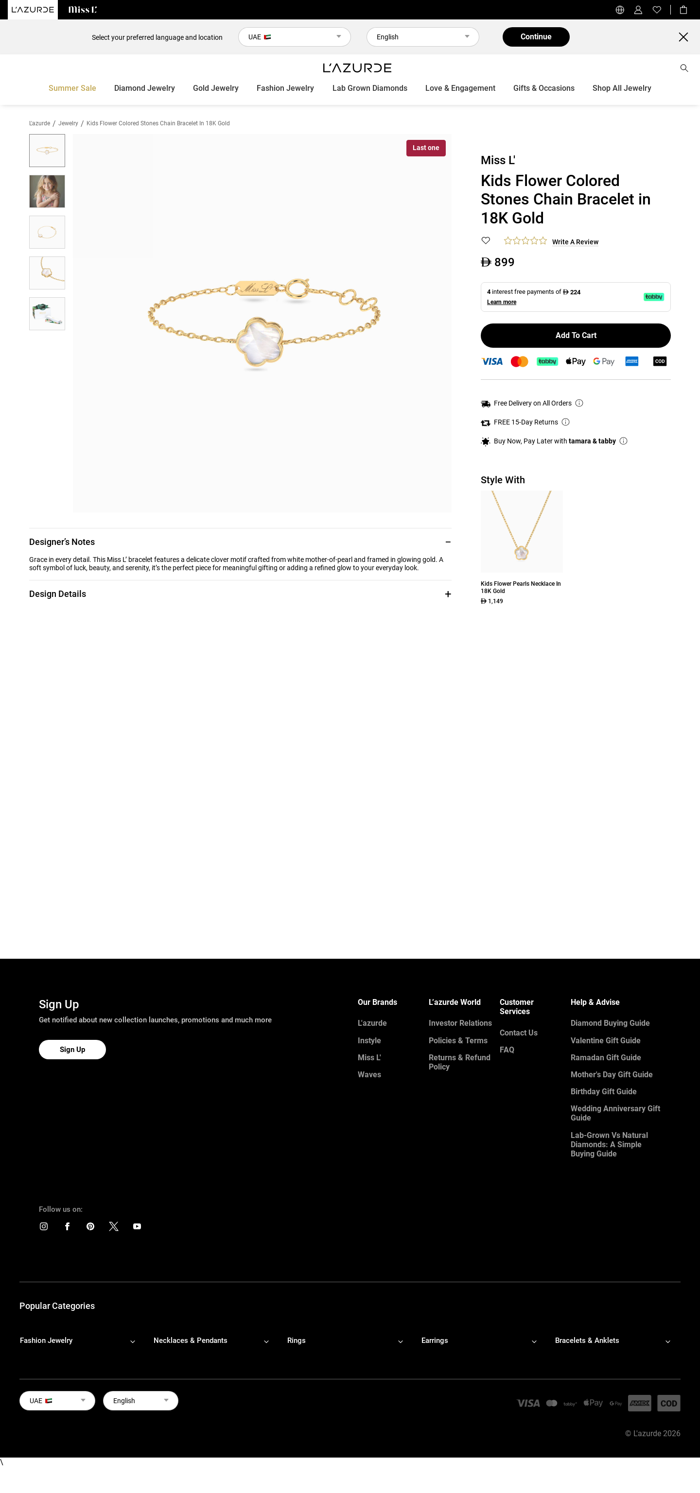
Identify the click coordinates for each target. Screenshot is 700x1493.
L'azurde (39, 123)
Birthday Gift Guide (604, 1091)
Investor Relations (460, 1023)
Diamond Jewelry (144, 88)
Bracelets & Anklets (587, 1340)
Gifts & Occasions (544, 88)
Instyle (369, 1040)
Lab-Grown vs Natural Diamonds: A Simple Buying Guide (609, 1144)
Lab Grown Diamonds (369, 88)
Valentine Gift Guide (606, 1040)
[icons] (44, 1228)
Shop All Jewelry (622, 88)
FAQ (507, 1049)
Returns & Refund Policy (459, 1062)
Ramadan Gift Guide (606, 1057)
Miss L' (369, 1057)
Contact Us (519, 1032)
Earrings (434, 1340)
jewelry (68, 123)
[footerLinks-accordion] (82, 1341)
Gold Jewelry (216, 88)
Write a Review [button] (575, 242)
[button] (240, 542)
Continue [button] (536, 36)
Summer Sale (72, 88)
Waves (369, 1074)
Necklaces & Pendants (191, 1340)
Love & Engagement (460, 88)
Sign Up (72, 1049)
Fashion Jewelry (285, 88)
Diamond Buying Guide (610, 1023)
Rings (296, 1340)
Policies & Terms (458, 1040)
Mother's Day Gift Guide (612, 1074)
